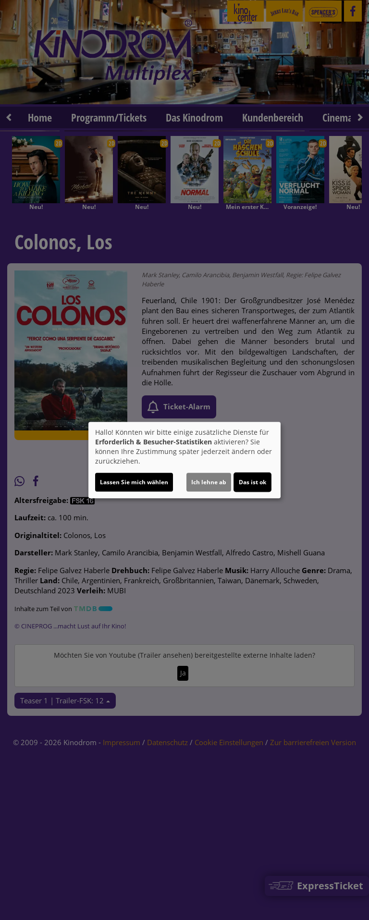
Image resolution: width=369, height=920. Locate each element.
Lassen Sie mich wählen (134, 482)
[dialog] (184, 460)
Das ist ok (252, 482)
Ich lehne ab (208, 482)
